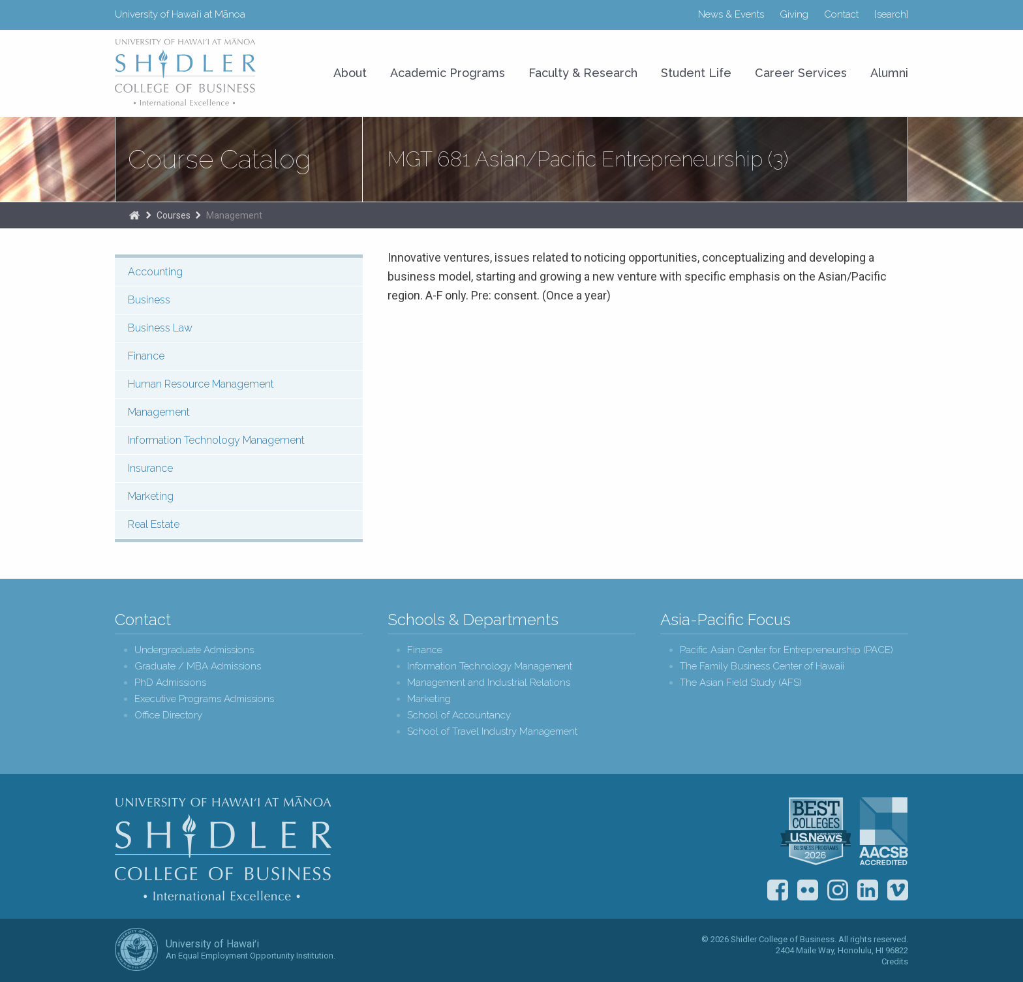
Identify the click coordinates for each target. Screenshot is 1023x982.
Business (149, 300)
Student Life (696, 73)
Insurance (150, 468)
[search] (891, 14)
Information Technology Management (216, 440)
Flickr (807, 890)
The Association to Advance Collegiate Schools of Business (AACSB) (883, 831)
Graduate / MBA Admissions (197, 666)
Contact (841, 14)
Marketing (151, 496)
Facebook (777, 890)
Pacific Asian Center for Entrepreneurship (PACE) (786, 650)
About (350, 73)
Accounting (155, 272)
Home (134, 215)
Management (234, 215)
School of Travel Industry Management (492, 731)
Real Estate (153, 524)
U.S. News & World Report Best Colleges (815, 831)
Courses (174, 215)
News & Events (731, 14)
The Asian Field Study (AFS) (741, 682)
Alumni (889, 73)
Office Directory (168, 715)
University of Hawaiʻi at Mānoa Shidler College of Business (186, 72)
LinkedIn (867, 890)
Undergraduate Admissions (194, 650)
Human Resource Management (201, 384)
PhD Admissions (170, 682)
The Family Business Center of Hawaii (762, 666)
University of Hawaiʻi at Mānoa (180, 14)
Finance (146, 356)
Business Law (160, 328)
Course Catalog (219, 159)
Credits (894, 961)
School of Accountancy (459, 715)
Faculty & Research (582, 73)
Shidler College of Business (223, 848)
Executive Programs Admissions (204, 699)
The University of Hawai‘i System (136, 949)
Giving (794, 14)
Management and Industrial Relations (488, 682)
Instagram (837, 890)
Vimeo (897, 890)
